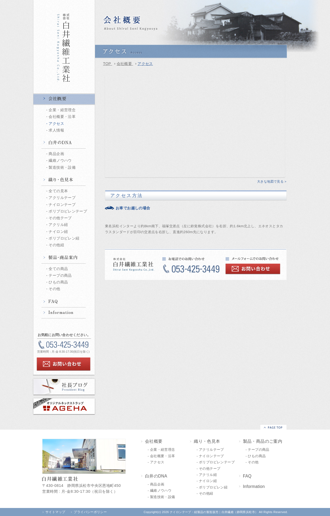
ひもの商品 (58, 282)
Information (64, 312)
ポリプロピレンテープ (68, 211)
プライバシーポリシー (90, 512)
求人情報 (56, 130)
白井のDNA (64, 143)
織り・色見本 (64, 180)
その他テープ (60, 218)
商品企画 (56, 154)
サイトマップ (55, 512)
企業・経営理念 (62, 110)
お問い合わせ (64, 364)
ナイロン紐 (58, 231)
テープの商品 (60, 275)
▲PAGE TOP (273, 427)
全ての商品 (58, 269)
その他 (54, 289)
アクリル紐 (58, 224)
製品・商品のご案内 (262, 441)
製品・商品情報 (64, 258)
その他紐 (56, 245)
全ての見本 (58, 191)
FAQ (64, 301)
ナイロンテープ (62, 204)
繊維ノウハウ (60, 160)
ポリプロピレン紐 (64, 238)
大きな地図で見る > (271, 181)
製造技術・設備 (62, 167)
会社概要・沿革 (62, 116)
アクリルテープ (62, 197)
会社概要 (64, 99)
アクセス (56, 123)
